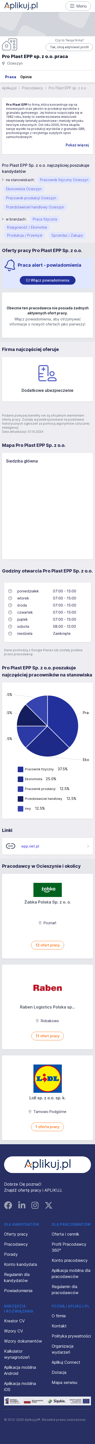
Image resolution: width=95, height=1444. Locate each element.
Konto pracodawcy (70, 1260)
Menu (78, 6)
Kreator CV (14, 1320)
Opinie (26, 77)
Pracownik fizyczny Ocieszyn (64, 180)
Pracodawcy (32, 88)
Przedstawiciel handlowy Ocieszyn (35, 207)
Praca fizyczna (45, 219)
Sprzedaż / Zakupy (67, 235)
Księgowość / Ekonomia (27, 227)
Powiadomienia (18, 1290)
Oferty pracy (16, 1234)
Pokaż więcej (77, 145)
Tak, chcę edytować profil (69, 47)
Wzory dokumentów (23, 1341)
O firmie (59, 1315)
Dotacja (59, 1372)
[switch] (47, 280)
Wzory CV (13, 1330)
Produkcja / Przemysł (24, 235)
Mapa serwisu (64, 1382)
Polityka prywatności (71, 1336)
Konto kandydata (20, 1264)
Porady (11, 1254)
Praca (10, 77)
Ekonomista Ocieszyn (24, 189)
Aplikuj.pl (9, 88)
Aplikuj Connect (66, 1362)
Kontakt (59, 1325)
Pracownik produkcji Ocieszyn (31, 198)
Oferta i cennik (65, 1234)
